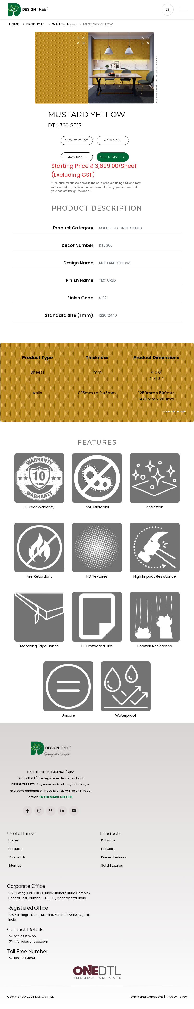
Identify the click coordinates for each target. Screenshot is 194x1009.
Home (13, 840)
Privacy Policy (176, 996)
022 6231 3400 (25, 936)
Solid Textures (63, 24)
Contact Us (16, 857)
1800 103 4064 (24, 958)
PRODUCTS (35, 24)
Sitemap (15, 865)
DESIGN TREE (44, 996)
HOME (14, 24)
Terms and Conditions (146, 996)
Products (15, 848)
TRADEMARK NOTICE (55, 797)
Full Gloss (108, 848)
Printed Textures (113, 857)
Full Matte (108, 840)
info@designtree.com (31, 941)
